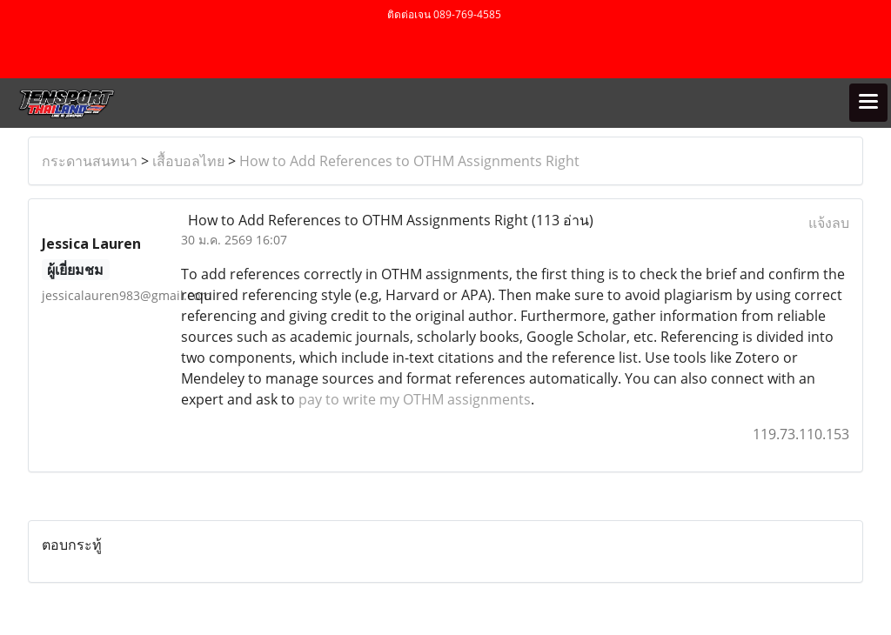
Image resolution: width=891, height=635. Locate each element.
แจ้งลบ (828, 222)
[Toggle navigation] (868, 103)
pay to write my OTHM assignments (414, 399)
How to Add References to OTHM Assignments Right (409, 160)
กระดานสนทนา (89, 160)
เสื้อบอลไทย (188, 160)
